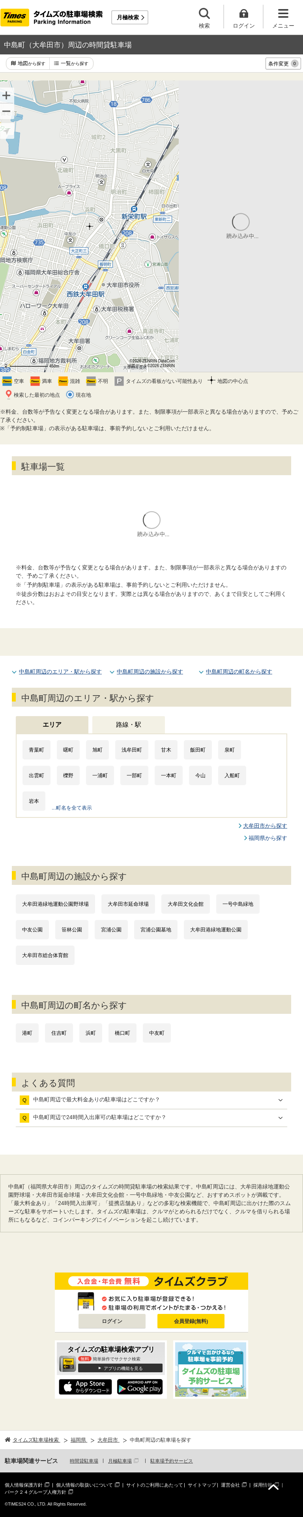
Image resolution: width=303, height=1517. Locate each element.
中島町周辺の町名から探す (239, 671)
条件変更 (283, 63)
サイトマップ (202, 1485)
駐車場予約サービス (171, 1461)
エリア (52, 724)
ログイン (112, 1321)
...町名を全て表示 (72, 808)
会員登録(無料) (191, 1321)
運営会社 (230, 1485)
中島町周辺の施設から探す (150, 671)
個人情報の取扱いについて (84, 1485)
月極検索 (128, 17)
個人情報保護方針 (24, 1485)
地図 (31, 63)
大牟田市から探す (265, 826)
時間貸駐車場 (84, 1461)
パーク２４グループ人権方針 (35, 1492)
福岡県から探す (268, 838)
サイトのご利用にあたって (154, 1485)
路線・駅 (128, 724)
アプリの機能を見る (123, 1368)
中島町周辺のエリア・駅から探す (60, 671)
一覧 (74, 63)
